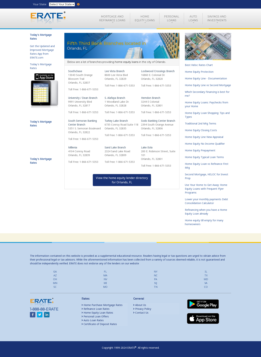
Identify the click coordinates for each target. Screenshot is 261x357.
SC (55, 287)
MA (105, 275)
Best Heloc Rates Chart (199, 65)
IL (206, 271)
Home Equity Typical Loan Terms (204, 157)
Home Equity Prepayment (200, 150)
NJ (155, 283)
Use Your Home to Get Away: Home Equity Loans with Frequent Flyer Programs (206, 188)
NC (156, 275)
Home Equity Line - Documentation (206, 78)
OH (55, 279)
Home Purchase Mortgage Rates (102, 305)
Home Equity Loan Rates (97, 312)
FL (105, 271)
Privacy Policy (142, 308)
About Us (139, 305)
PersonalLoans (171, 18)
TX (206, 275)
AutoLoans (193, 18)
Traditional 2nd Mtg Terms (200, 123)
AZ (55, 275)
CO (206, 287)
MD (206, 279)
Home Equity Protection (199, 71)
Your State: (40, 4)
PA (155, 279)
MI (105, 283)
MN (55, 283)
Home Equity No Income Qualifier (205, 143)
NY (155, 271)
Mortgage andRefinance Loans (112, 18)
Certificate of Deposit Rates (99, 324)
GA (55, 271)
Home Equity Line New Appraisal (204, 137)
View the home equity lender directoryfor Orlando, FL (122, 180)
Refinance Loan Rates (95, 308)
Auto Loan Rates (93, 320)
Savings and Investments (217, 18)
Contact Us (140, 312)
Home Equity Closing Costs (201, 130)
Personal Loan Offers (95, 316)
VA (205, 283)
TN (156, 287)
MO (105, 287)
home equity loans (126, 62)
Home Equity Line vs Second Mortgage (208, 85)
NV (105, 279)
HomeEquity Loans (145, 18)
